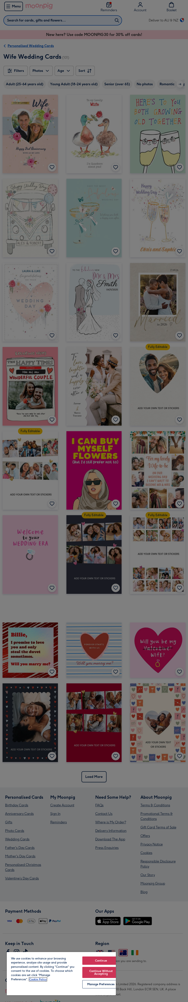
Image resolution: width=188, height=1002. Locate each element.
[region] (61, 973)
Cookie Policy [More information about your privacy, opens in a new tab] (38, 979)
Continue (101, 960)
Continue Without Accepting (101, 972)
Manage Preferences (101, 984)
